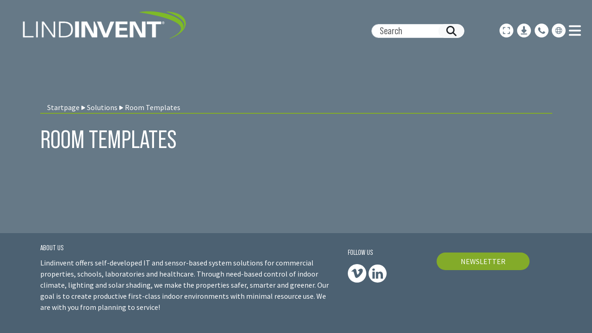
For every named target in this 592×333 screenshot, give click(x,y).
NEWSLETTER (483, 261)
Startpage (63, 107)
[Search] (414, 31)
